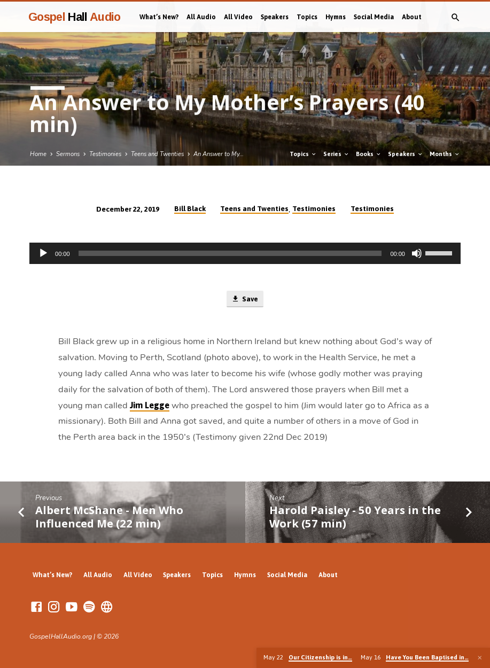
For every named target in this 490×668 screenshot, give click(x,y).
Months (445, 154)
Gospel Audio (74, 17)
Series (336, 154)
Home (38, 154)
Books (369, 154)
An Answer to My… (218, 154)
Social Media (374, 17)
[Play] (43, 253)
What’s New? (158, 17)
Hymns (335, 17)
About (412, 17)
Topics (307, 17)
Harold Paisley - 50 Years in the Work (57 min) (355, 516)
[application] (245, 253)
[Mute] (416, 253)
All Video (238, 17)
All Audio (201, 17)
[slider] (230, 253)
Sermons (68, 154)
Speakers (275, 17)
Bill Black (190, 208)
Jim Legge (149, 405)
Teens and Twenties (157, 154)
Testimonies (105, 154)
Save (244, 299)
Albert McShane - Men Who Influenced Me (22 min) (109, 516)
